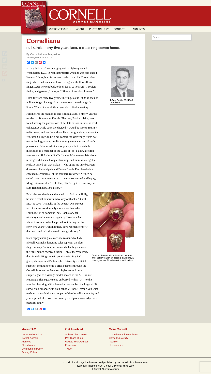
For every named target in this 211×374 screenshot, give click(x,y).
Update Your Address (76, 341)
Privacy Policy (29, 352)
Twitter (68, 348)
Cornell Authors (30, 338)
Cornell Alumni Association (123, 334)
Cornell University (118, 338)
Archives (26, 341)
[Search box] (171, 37)
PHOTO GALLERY (99, 29)
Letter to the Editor (32, 334)
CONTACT (121, 29)
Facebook (70, 345)
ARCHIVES (139, 29)
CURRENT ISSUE (60, 29)
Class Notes (28, 345)
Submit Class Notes (76, 334)
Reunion (113, 341)
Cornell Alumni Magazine (45, 54)
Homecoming (116, 345)
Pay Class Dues (74, 338)
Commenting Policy (32, 348)
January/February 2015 (39, 57)
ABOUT (80, 29)
